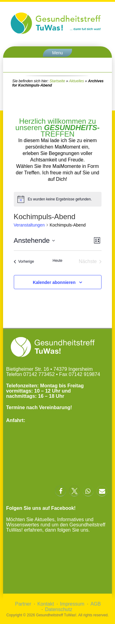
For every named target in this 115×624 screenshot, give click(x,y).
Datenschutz (58, 609)
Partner (23, 604)
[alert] (58, 199)
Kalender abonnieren (54, 282)
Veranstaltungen (29, 225)
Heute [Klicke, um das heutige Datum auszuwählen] (57, 260)
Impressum (72, 604)
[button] (60, 491)
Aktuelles (76, 81)
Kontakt (45, 604)
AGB (95, 604)
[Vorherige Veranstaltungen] (24, 261)
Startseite (57, 81)
